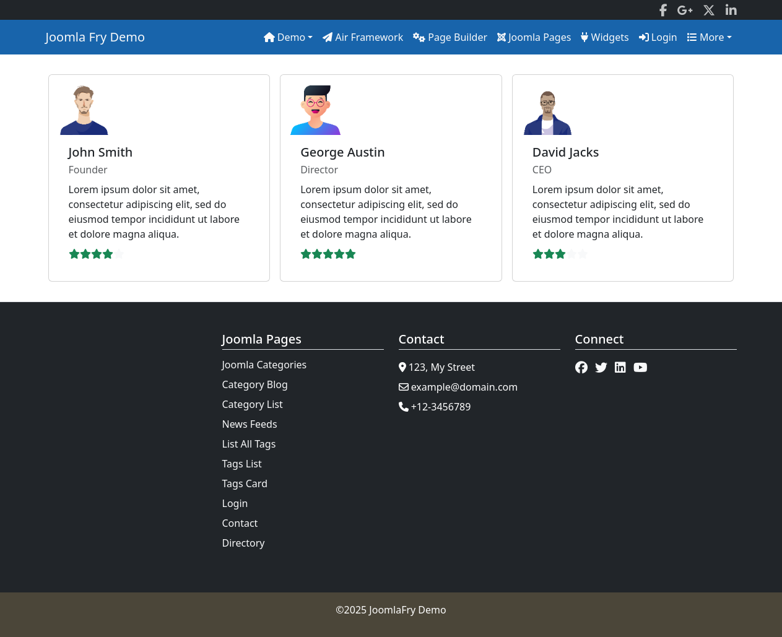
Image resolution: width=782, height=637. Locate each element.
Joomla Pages (534, 37)
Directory (243, 543)
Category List (252, 404)
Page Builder (450, 37)
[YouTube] (640, 367)
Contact (240, 523)
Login (658, 37)
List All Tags (249, 444)
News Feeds (249, 424)
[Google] (685, 10)
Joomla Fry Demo (96, 36)
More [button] (705, 37)
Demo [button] (285, 37)
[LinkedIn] (731, 10)
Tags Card (244, 483)
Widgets (604, 37)
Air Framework (363, 37)
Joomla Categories (264, 364)
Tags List (242, 463)
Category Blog (255, 384)
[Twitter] (709, 10)
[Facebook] (663, 10)
